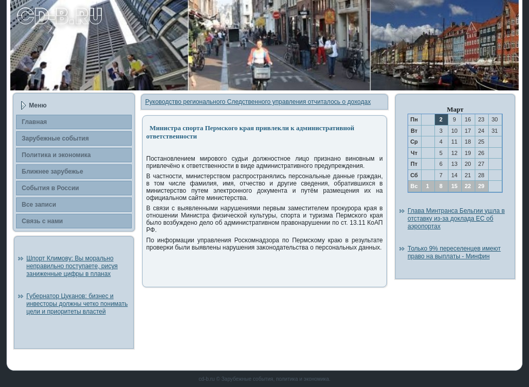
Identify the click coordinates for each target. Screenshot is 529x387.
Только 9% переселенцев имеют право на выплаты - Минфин (454, 252)
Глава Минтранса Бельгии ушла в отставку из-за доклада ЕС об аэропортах (456, 218)
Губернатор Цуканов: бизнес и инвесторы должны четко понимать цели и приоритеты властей (77, 303)
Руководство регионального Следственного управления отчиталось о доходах (258, 101)
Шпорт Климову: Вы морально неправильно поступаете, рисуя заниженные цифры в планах (72, 266)
